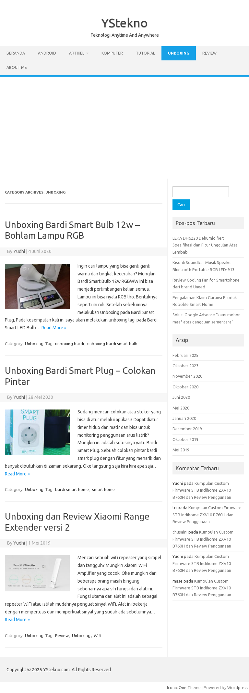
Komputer (112, 53)
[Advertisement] (124, 125)
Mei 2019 (180, 449)
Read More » (54, 327)
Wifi (97, 635)
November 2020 (187, 376)
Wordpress (237, 687)
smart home (103, 489)
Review (209, 53)
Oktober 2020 (185, 386)
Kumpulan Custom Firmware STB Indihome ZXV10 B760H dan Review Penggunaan (201, 490)
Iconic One (176, 687)
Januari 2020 (184, 418)
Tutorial (145, 53)
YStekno (124, 23)
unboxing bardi (69, 343)
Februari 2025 (185, 355)
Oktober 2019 (185, 439)
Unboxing (178, 53)
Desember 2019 (187, 428)
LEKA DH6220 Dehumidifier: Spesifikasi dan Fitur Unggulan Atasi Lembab (205, 245)
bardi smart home (72, 489)
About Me (16, 67)
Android (47, 53)
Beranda (15, 53)
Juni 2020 (181, 397)
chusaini (179, 532)
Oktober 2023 (185, 365)
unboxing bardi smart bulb (112, 343)
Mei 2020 (180, 408)
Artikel (76, 53)
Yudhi (19, 251)
